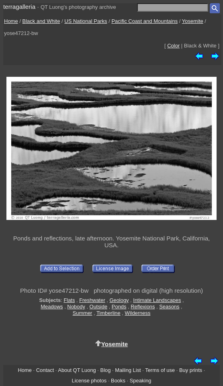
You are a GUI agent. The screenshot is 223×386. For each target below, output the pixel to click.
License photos (89, 381)
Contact (45, 370)
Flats (69, 300)
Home (11, 21)
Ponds (119, 307)
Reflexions (143, 307)
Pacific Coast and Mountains (144, 21)
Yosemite (192, 21)
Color (173, 46)
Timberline (108, 313)
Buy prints (190, 370)
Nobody (76, 307)
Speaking (140, 381)
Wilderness (138, 313)
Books (118, 381)
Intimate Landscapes (157, 300)
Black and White (41, 21)
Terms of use (160, 370)
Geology (119, 300)
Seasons (169, 307)
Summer (82, 313)
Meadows (52, 307)
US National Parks (85, 21)
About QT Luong (77, 370)
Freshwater (92, 300)
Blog (105, 370)
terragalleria (19, 6)
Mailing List (128, 370)
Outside (98, 307)
